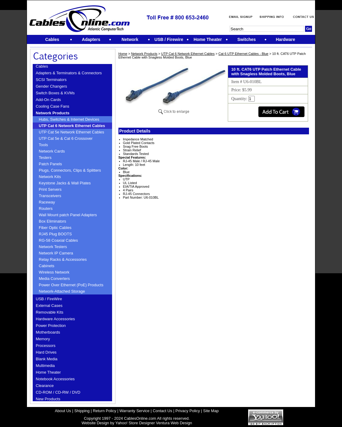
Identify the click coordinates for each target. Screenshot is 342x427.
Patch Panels (50, 164)
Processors (45, 345)
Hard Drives (46, 352)
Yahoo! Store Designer (135, 423)
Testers (45, 157)
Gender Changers (51, 86)
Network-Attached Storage (62, 291)
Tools (43, 145)
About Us (63, 411)
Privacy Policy (187, 411)
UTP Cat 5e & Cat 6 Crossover (66, 138)
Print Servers (50, 189)
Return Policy (104, 411)
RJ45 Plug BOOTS (55, 234)
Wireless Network (54, 272)
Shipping (82, 411)
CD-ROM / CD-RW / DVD (58, 392)
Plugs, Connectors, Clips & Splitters (70, 170)
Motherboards (48, 332)
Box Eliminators (52, 221)
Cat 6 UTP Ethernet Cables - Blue (243, 53)
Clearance (45, 385)
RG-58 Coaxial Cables (58, 240)
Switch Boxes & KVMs (55, 93)
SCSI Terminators (51, 79)
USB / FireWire (49, 299)
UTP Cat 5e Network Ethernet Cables (71, 132)
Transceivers (50, 195)
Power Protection (51, 325)
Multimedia (45, 365)
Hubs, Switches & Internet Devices (69, 119)
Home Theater (48, 372)
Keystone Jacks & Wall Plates (65, 183)
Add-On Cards (48, 99)
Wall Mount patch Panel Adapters (68, 215)
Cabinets (46, 266)
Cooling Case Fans (52, 106)
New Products (48, 399)
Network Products (52, 113)
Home (122, 53)
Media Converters (54, 278)
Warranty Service (134, 411)
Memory (43, 339)
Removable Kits (49, 312)
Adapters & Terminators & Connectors (69, 73)
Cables (42, 66)
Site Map (211, 411)
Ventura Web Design (174, 423)
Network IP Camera (56, 253)
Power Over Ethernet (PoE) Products (71, 285)
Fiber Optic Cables (55, 227)
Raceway (47, 202)
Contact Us (162, 411)
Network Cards (52, 151)
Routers (46, 208)
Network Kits (50, 176)
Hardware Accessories (55, 319)
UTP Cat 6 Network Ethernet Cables (72, 125)
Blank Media (47, 359)
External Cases (49, 305)
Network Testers (53, 246)
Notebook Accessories (55, 379)
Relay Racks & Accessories (63, 259)
